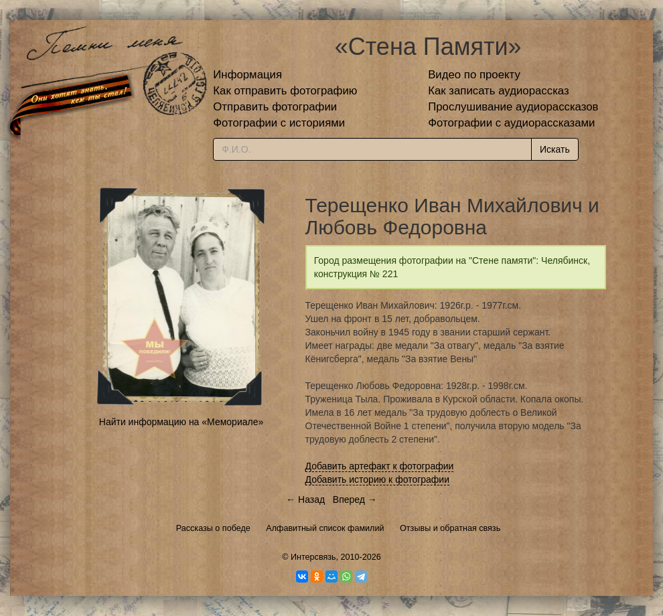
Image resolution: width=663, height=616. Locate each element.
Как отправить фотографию (285, 90)
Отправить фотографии (275, 106)
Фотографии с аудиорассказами (511, 123)
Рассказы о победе (213, 528)
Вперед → (355, 499)
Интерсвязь (313, 557)
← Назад (305, 499)
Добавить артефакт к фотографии (379, 466)
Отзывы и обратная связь (450, 528)
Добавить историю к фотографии (377, 479)
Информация (247, 74)
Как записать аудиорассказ (498, 90)
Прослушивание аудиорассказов (513, 106)
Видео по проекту (474, 74)
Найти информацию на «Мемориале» (181, 421)
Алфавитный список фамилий (325, 528)
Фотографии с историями (279, 123)
